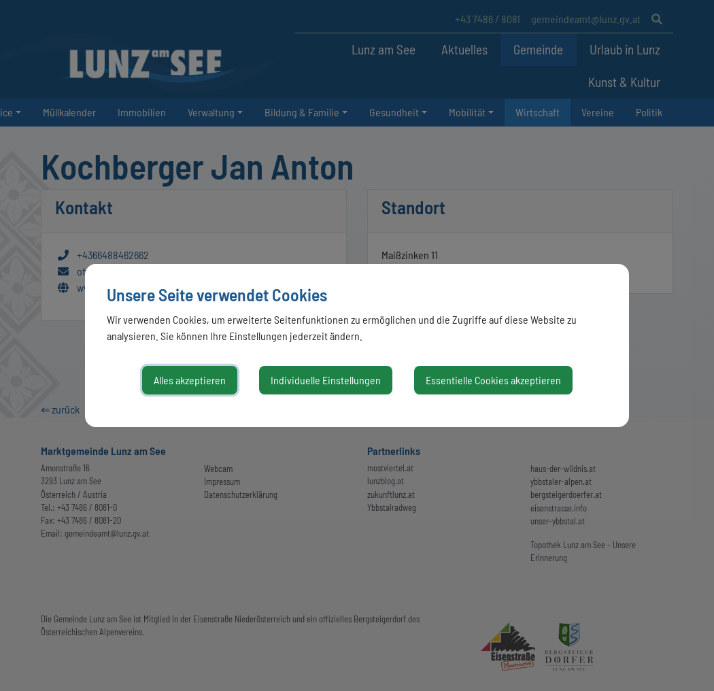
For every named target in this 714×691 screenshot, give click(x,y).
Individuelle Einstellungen (326, 379)
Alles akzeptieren (190, 379)
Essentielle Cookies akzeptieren (493, 379)
